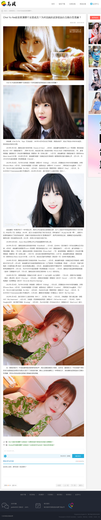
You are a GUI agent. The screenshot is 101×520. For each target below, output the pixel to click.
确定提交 (78, 456)
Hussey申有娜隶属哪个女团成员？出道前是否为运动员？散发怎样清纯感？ (32, 445)
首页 (53, 4)
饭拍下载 (62, 4)
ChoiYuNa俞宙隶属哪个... (25, 11)
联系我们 (69, 494)
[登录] (68, 456)
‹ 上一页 (66, 485)
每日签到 (46, 503)
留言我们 (59, 494)
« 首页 (59, 485)
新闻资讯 (12, 11)
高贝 (5, 11)
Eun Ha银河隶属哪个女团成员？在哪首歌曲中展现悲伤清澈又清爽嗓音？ (31, 442)
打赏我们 (50, 494)
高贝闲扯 (32, 494)
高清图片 (41, 494)
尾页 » (81, 485)
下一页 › (73, 485)
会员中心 (94, 4)
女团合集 (72, 4)
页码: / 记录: (10, 485)
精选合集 (83, 4)
